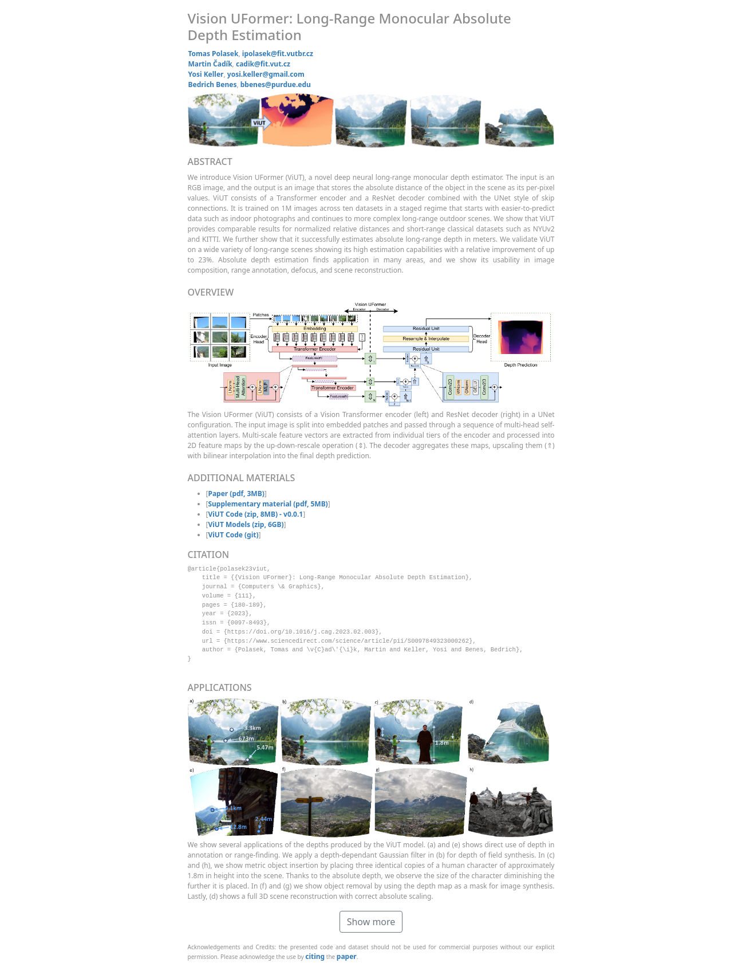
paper (347, 956)
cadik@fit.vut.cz (263, 64)
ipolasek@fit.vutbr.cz (277, 53)
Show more (371, 921)
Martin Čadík (210, 64)
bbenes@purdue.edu (275, 84)
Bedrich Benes (212, 84)
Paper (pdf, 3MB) (236, 493)
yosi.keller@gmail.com (266, 74)
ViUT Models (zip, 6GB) (245, 524)
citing (315, 956)
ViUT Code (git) (233, 535)
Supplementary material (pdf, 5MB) (267, 504)
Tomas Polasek (213, 53)
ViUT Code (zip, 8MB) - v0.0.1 (255, 514)
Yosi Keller (206, 74)
